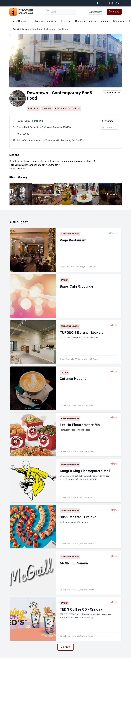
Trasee (65, 21)
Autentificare (95, 12)
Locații (25, 29)
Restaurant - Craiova (67, 108)
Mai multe (65, 646)
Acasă (16, 29)
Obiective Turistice (45, 21)
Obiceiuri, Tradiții (85, 21)
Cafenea (47, 108)
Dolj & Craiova (20, 21)
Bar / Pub (33, 108)
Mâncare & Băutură (112, 21)
